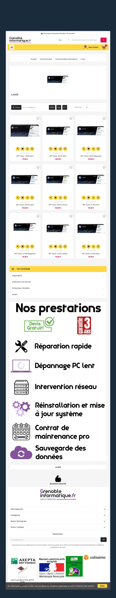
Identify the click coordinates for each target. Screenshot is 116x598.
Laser (58, 466)
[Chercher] (86, 40)
